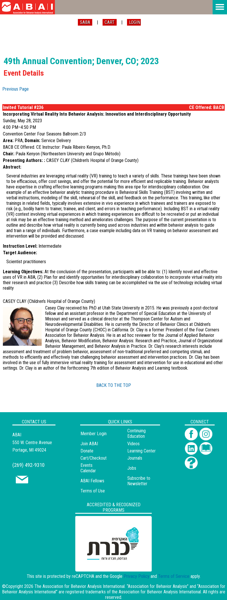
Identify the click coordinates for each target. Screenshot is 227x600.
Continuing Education (136, 433)
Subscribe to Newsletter (138, 480)
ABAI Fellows (92, 481)
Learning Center (141, 451)
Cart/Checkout (93, 458)
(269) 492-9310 (28, 465)
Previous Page (15, 89)
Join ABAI (89, 443)
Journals (134, 458)
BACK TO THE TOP (113, 385)
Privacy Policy (136, 576)
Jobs (131, 468)
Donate (86, 451)
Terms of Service (173, 576)
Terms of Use (92, 491)
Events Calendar (88, 468)
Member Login (93, 433)
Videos (133, 443)
